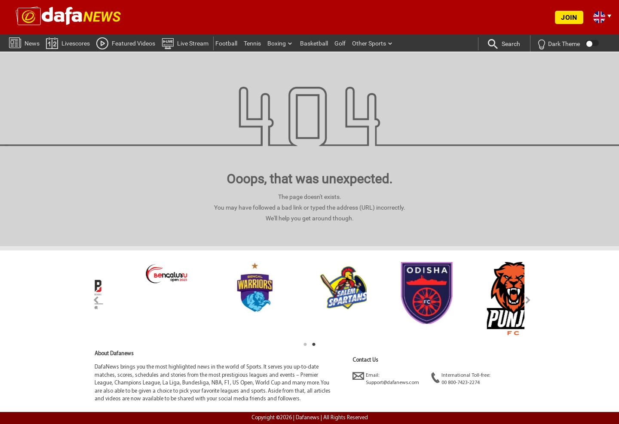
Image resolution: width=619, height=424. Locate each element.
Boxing (276, 43)
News (24, 42)
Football (226, 43)
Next (528, 300)
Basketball (314, 43)
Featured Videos (125, 43)
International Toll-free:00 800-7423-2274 (460, 378)
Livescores (68, 43)
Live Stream (185, 43)
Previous (91, 300)
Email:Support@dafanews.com (385, 378)
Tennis (252, 43)
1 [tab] (305, 344)
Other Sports (369, 43)
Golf (340, 43)
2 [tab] (314, 344)
